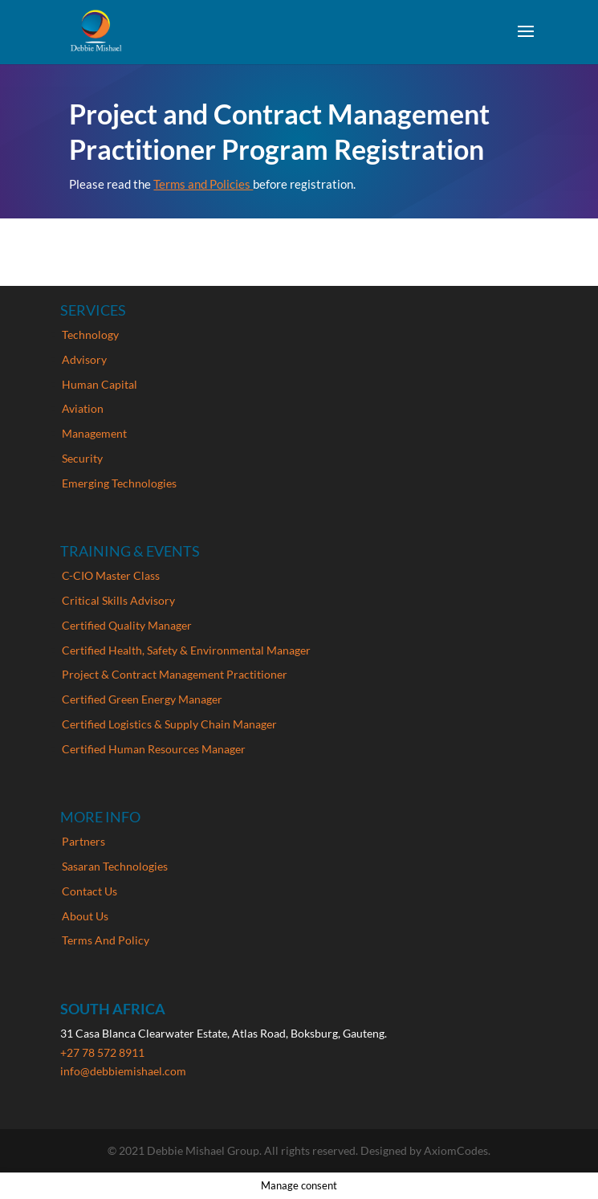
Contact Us (89, 891)
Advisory (84, 359)
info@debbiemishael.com (123, 1071)
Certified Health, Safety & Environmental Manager (186, 650)
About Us (85, 916)
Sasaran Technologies (115, 866)
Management (94, 433)
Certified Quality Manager (127, 625)
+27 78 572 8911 (102, 1052)
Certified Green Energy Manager (142, 699)
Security (82, 458)
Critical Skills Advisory (118, 600)
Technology (90, 334)
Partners (83, 841)
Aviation (83, 408)
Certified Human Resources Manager (154, 749)
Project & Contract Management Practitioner (174, 674)
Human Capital (99, 384)
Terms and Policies (203, 184)
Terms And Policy (105, 940)
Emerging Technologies (119, 483)
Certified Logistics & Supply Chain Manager (169, 724)
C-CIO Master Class (111, 575)
